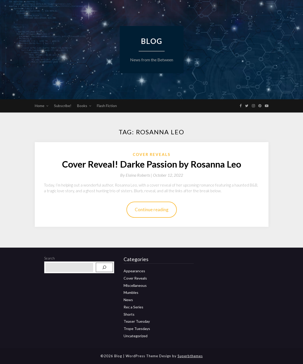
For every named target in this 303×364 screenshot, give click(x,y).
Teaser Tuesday (137, 321)
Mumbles (131, 292)
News (128, 299)
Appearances (134, 271)
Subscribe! (62, 105)
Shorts (129, 314)
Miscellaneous (135, 285)
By (136, 175)
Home (39, 105)
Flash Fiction (107, 105)
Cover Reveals (151, 154)
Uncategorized (135, 336)
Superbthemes (190, 356)
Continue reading (152, 209)
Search (49, 258)
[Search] (104, 267)
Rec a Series (133, 307)
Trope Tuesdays (137, 328)
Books (82, 105)
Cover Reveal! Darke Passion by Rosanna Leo (151, 163)
